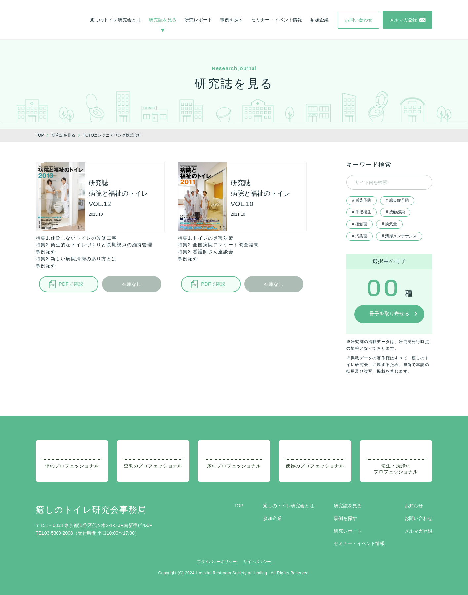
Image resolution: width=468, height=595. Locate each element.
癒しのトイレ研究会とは (115, 19)
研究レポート (198, 19)
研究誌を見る (162, 19)
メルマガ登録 (418, 531)
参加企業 (319, 19)
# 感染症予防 (397, 200)
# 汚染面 (359, 236)
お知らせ (414, 505)
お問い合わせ (418, 518)
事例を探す (231, 19)
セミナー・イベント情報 (276, 19)
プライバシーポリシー (217, 561)
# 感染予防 (361, 200)
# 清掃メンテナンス (399, 236)
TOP (238, 505)
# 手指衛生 (361, 212)
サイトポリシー (257, 561)
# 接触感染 (395, 212)
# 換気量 (389, 224)
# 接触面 (359, 224)
